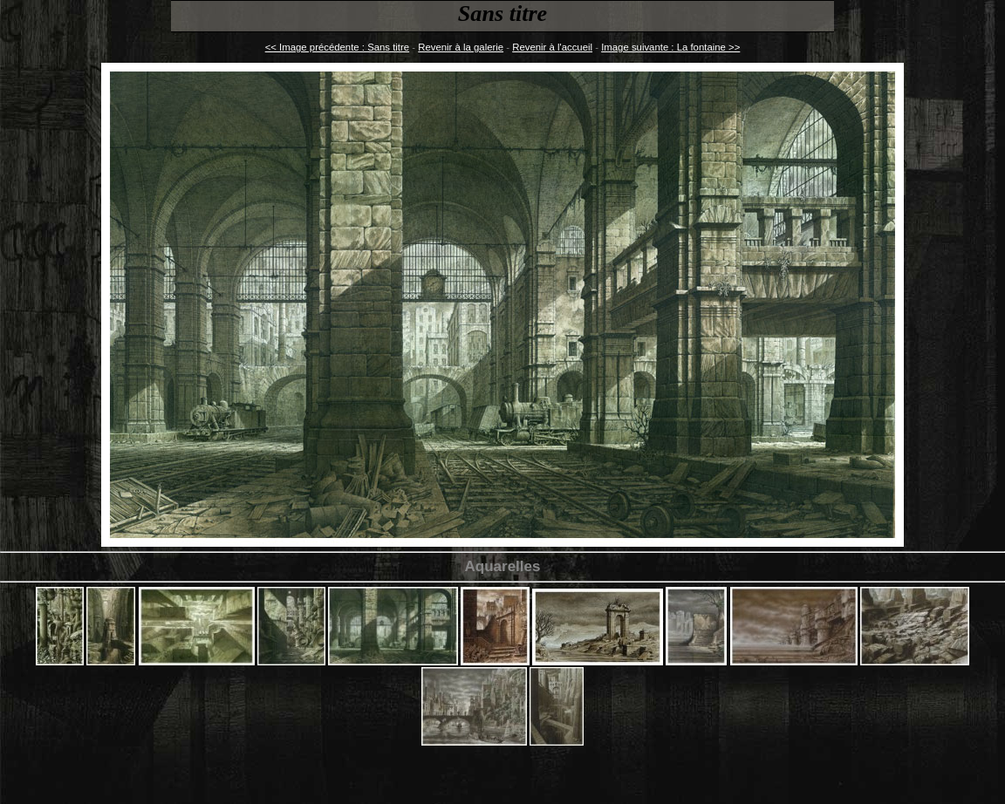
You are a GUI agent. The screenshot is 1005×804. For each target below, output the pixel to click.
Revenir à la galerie (460, 47)
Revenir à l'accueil (552, 47)
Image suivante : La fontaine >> (670, 47)
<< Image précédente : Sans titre (337, 47)
